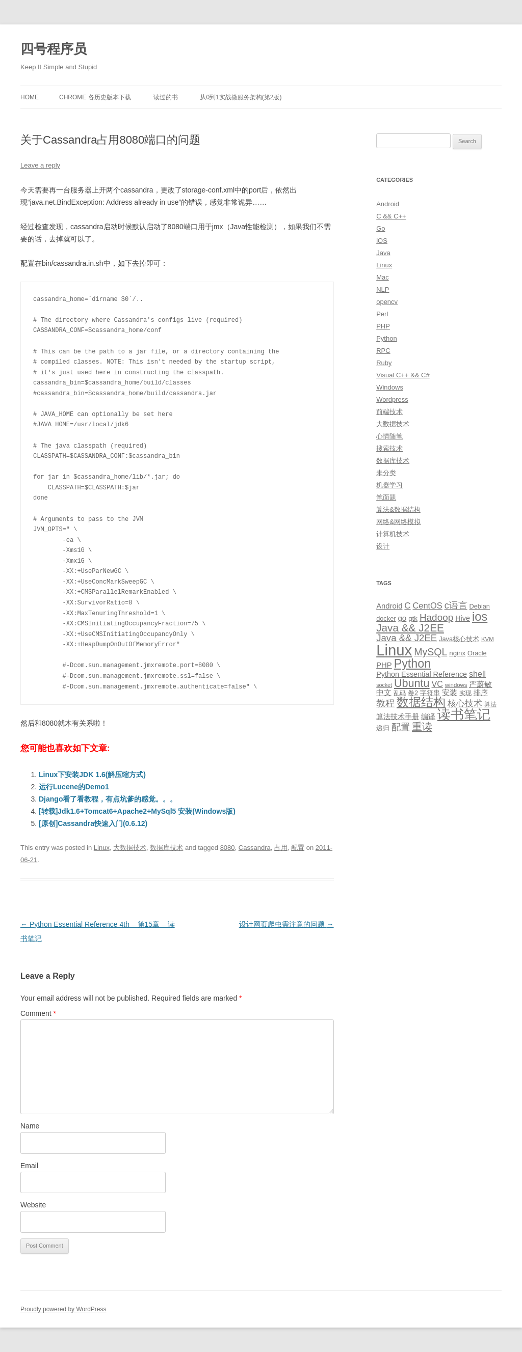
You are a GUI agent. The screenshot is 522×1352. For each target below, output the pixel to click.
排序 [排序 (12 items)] (481, 692)
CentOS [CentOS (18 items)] (427, 605)
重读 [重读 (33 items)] (422, 726)
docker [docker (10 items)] (386, 618)
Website (33, 1205)
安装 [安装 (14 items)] (449, 692)
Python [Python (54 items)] (412, 663)
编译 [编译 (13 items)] (428, 716)
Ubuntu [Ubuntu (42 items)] (412, 683)
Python (386, 338)
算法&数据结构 (398, 509)
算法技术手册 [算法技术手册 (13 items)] (397, 716)
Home (29, 97)
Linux (102, 847)
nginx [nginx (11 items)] (457, 653)
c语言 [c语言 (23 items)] (456, 605)
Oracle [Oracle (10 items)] (477, 653)
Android (387, 204)
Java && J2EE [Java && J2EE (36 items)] (410, 627)
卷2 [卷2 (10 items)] (413, 693)
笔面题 (386, 497)
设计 (382, 546)
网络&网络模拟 (398, 522)
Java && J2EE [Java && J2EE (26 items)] (406, 637)
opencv (387, 302)
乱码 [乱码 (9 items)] (400, 693)
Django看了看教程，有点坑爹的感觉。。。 (108, 799)
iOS (381, 240)
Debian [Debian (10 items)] (479, 606)
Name (29, 1126)
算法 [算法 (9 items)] (490, 704)
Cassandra (255, 847)
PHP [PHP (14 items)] (384, 665)
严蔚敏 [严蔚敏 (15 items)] (480, 684)
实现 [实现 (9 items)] (465, 693)
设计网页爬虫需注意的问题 (286, 924)
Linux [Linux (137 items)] (394, 650)
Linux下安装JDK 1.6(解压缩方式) (92, 774)
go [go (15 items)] (402, 618)
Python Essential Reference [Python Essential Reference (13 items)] (421, 674)
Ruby (384, 363)
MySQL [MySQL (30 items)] (430, 651)
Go (380, 228)
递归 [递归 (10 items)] (382, 728)
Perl (382, 314)
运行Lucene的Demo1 (74, 787)
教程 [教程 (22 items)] (385, 703)
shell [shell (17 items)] (477, 673)
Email (29, 1166)
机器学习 (389, 485)
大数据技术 (129, 847)
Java (383, 253)
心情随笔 (389, 436)
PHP (383, 326)
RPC (383, 350)
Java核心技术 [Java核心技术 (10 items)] (459, 639)
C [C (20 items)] (407, 606)
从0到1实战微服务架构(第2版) (240, 97)
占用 (281, 847)
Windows (389, 387)
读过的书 (165, 97)
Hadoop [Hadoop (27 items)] (436, 617)
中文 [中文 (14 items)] (384, 692)
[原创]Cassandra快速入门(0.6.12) (93, 823)
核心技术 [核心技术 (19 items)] (465, 703)
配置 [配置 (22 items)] (401, 727)
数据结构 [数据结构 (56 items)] (421, 702)
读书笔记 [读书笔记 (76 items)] (463, 714)
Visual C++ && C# (403, 375)
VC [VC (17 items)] (437, 683)
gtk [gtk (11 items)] (412, 618)
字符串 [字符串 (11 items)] (430, 693)
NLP (382, 289)
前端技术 (389, 412)
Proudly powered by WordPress (63, 1309)
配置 (297, 847)
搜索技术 (389, 448)
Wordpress (392, 399)
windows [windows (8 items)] (456, 685)
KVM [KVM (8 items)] (487, 639)
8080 (227, 847)
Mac (382, 277)
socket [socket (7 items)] (384, 685)
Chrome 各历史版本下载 (95, 97)
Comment (38, 1013)
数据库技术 (166, 847)
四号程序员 (53, 49)
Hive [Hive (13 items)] (462, 618)
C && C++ (391, 216)
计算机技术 (392, 534)
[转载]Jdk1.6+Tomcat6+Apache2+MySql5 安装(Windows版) (137, 811)
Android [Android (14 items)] (389, 606)
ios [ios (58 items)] (479, 616)
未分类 (386, 473)
